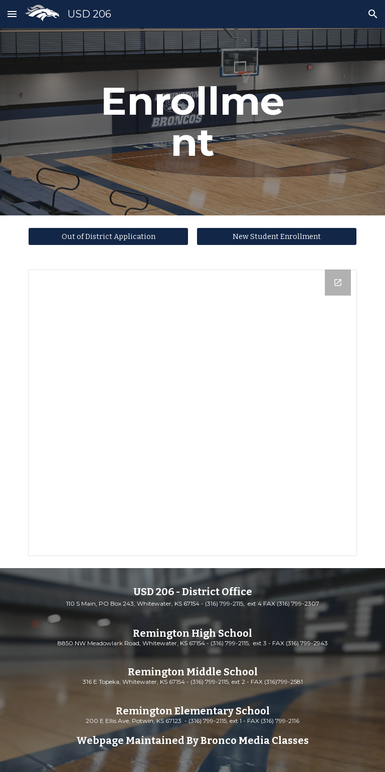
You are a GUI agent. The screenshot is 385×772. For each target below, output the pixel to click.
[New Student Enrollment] (276, 236)
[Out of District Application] (108, 236)
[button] (12, 14)
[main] (192, 121)
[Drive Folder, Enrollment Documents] (192, 413)
